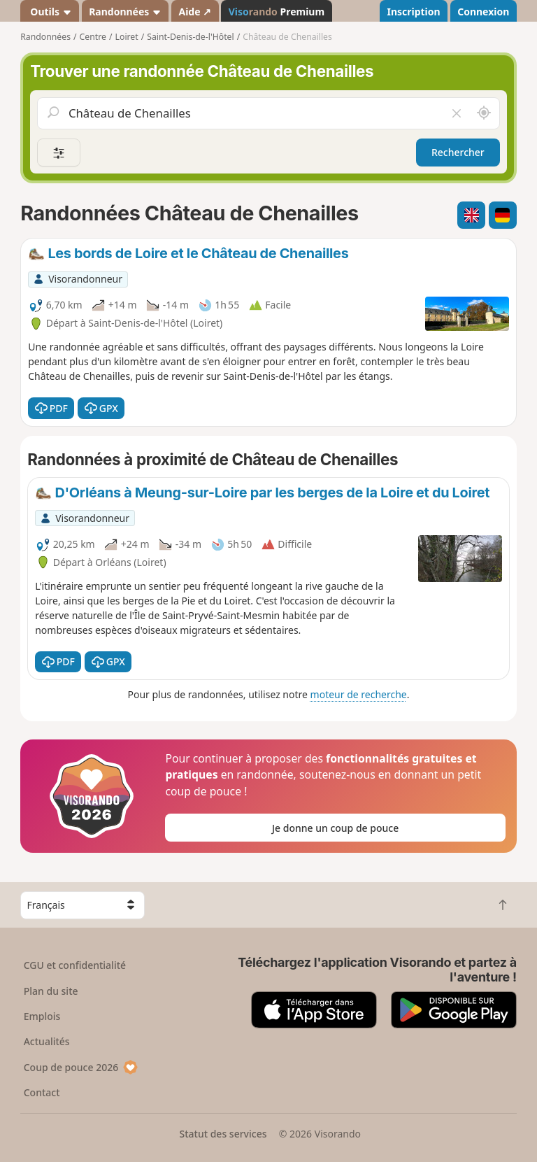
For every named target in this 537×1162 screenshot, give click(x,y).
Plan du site (51, 991)
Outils (50, 11)
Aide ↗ (194, 11)
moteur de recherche (358, 694)
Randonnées (125, 11)
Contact (42, 1092)
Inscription (413, 11)
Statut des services (222, 1133)
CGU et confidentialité (75, 965)
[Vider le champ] (456, 113)
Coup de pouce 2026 (81, 1067)
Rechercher (458, 152)
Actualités (47, 1041)
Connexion (483, 11)
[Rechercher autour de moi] (484, 113)
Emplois (42, 1016)
